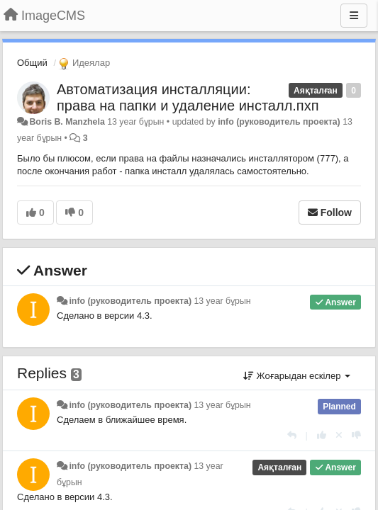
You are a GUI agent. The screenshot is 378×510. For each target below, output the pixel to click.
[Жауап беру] (291, 435)
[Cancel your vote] (339, 435)
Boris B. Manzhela (66, 122)
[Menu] (353, 16)
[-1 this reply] (356, 435)
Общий (32, 62)
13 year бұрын (222, 301)
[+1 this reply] (321, 435)
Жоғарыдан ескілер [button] (296, 375)
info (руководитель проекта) (279, 122)
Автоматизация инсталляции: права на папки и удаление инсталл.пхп (188, 97)
